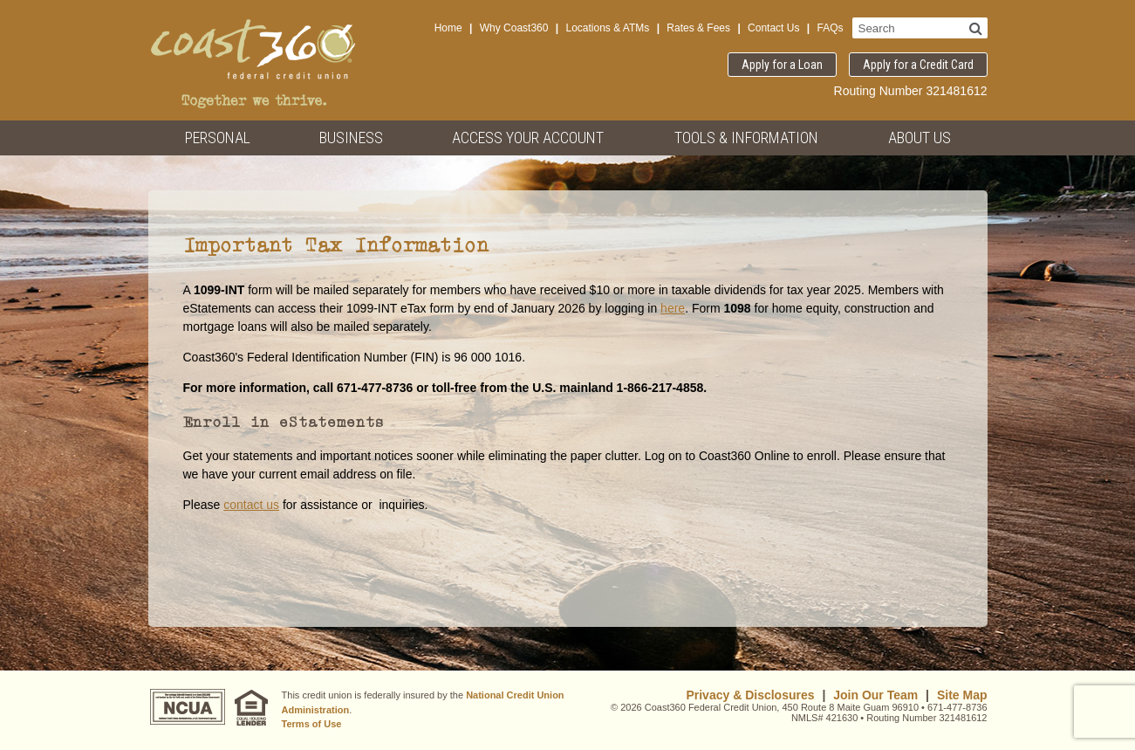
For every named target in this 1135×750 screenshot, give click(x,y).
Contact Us (773, 28)
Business (351, 137)
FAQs (830, 28)
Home (448, 28)
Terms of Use (312, 724)
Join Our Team (875, 695)
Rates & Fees (698, 28)
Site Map (962, 695)
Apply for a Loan (782, 65)
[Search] (976, 28)
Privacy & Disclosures (750, 695)
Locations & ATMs (607, 28)
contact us (251, 505)
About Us (919, 137)
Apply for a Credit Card (918, 65)
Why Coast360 (514, 28)
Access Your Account (528, 137)
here (672, 308)
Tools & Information (746, 137)
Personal (217, 137)
